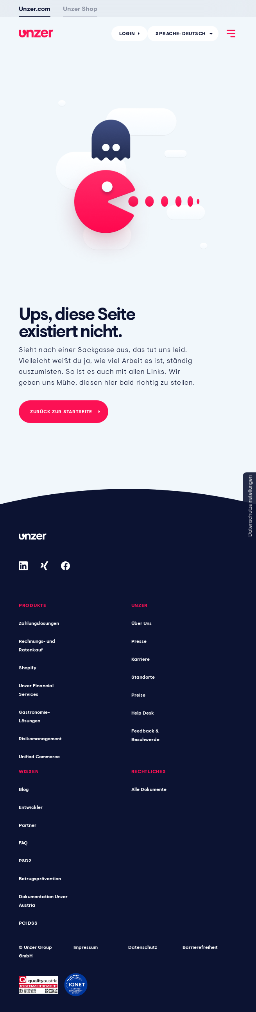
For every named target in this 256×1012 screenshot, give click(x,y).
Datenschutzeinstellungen (250, 506)
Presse (139, 641)
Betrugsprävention (40, 878)
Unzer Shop (80, 8)
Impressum (85, 947)
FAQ (23, 843)
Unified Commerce (39, 756)
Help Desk (142, 713)
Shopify (27, 668)
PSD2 (25, 860)
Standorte (143, 677)
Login (127, 33)
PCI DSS (28, 923)
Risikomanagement (40, 738)
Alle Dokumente (148, 789)
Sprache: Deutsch (181, 33)
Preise (138, 695)
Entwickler (31, 807)
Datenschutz (142, 947)
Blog (24, 789)
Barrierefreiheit (200, 947)
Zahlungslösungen (39, 623)
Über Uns (141, 623)
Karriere (140, 659)
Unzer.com (34, 8)
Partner (27, 825)
